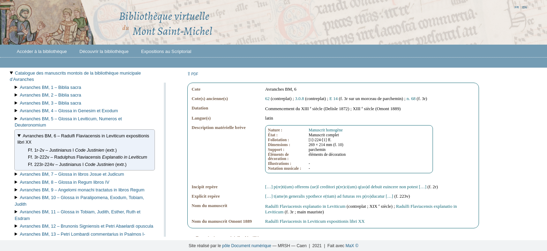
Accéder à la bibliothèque (42, 51)
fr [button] (517, 6)
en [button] (524, 6)
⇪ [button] (192, 73)
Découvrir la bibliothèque (104, 51)
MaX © (351, 245)
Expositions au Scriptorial (166, 51)
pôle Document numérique (246, 245)
